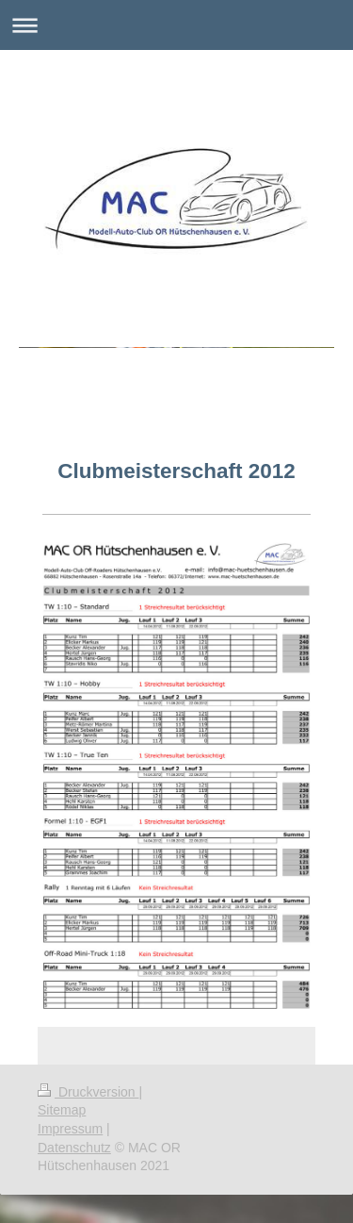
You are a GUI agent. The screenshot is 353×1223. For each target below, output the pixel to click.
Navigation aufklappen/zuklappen (176, 25)
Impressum (70, 1128)
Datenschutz (74, 1147)
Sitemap (62, 1109)
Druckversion (88, 1091)
